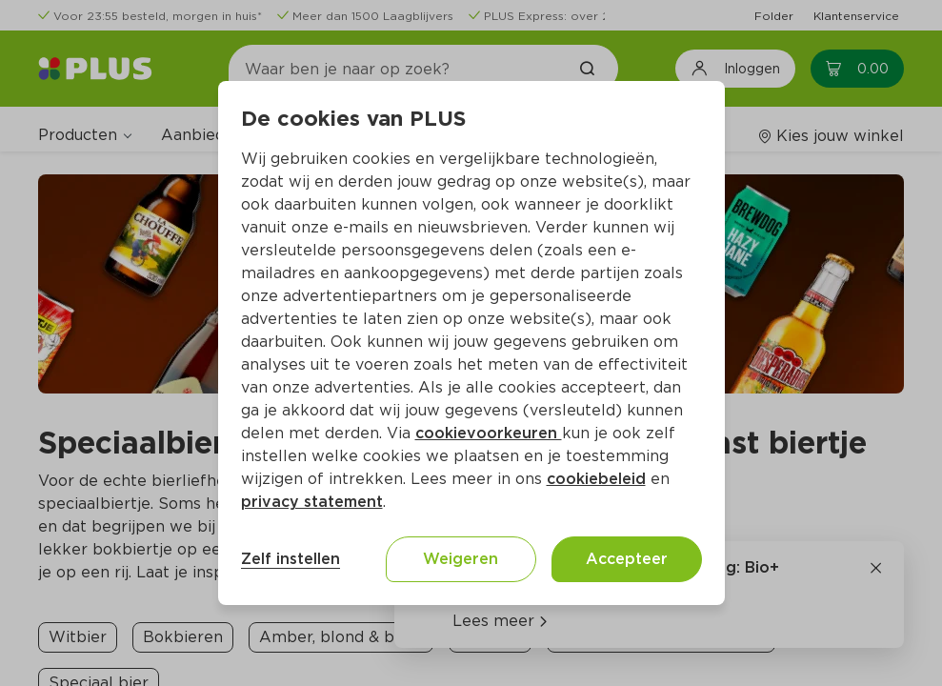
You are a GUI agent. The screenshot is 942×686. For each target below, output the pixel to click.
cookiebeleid (596, 479)
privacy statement (312, 502)
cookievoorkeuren (488, 433)
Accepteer (627, 559)
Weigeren (460, 559)
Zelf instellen (290, 559)
